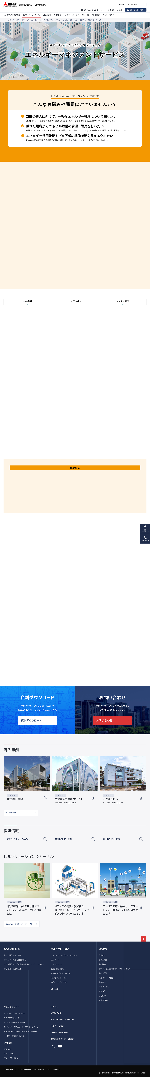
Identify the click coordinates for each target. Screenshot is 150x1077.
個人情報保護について (42, 1069)
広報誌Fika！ (104, 1000)
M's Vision (104, 987)
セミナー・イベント (58, 1026)
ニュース (54, 1007)
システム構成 (75, 301)
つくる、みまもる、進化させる (15, 960)
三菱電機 (8, 1069)
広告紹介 (102, 996)
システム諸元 (122, 301)
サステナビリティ (11, 1007)
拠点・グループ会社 (106, 978)
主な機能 (27, 301)
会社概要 (102, 964)
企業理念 (102, 955)
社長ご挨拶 (103, 960)
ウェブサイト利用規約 (24, 1069)
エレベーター (56, 960)
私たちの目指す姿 (12, 949)
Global (121, 4)
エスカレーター (56, 964)
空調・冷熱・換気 (57, 969)
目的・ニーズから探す (59, 982)
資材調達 (102, 982)
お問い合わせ (56, 1013)
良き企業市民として (11, 1018)
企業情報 (103, 949)
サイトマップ (57, 1069)
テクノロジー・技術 (14, 902)
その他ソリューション (59, 978)
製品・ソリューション (60, 949)
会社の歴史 (103, 973)
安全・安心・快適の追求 (12, 969)
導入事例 (55, 989)
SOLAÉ (102, 991)
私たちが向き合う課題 (12, 955)
